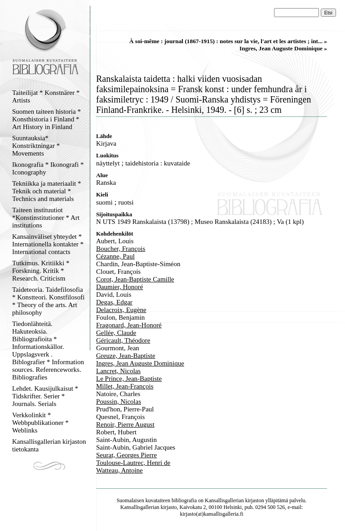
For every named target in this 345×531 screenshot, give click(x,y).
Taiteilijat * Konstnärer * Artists (46, 96)
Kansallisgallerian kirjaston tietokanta (49, 445)
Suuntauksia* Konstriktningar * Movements (36, 145)
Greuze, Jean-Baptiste (125, 355)
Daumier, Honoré (119, 286)
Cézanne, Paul (115, 256)
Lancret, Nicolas (118, 371)
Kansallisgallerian (224, 500)
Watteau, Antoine (119, 470)
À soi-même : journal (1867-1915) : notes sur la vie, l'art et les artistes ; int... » (228, 41)
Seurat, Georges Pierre (126, 455)
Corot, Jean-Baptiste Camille (135, 279)
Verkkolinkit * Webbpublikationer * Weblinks (40, 422)
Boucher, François (120, 248)
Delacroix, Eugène (121, 309)
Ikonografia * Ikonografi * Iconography (48, 168)
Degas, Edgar (114, 302)
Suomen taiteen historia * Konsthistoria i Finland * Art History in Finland (46, 119)
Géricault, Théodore (123, 340)
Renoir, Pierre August (125, 424)
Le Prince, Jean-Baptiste (129, 378)
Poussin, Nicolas (118, 401)
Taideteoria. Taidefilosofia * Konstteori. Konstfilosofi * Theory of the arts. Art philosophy (48, 301)
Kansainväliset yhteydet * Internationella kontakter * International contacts (48, 244)
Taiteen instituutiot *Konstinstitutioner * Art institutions (46, 217)
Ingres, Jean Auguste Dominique (140, 363)
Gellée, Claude (116, 332)
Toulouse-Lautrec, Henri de (133, 462)
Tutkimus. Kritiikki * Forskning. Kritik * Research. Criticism (40, 270)
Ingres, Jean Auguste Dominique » (283, 48)
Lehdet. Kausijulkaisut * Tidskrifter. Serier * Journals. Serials (45, 396)
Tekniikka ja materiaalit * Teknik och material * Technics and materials (46, 191)
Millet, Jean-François (124, 386)
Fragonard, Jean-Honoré (129, 325)
